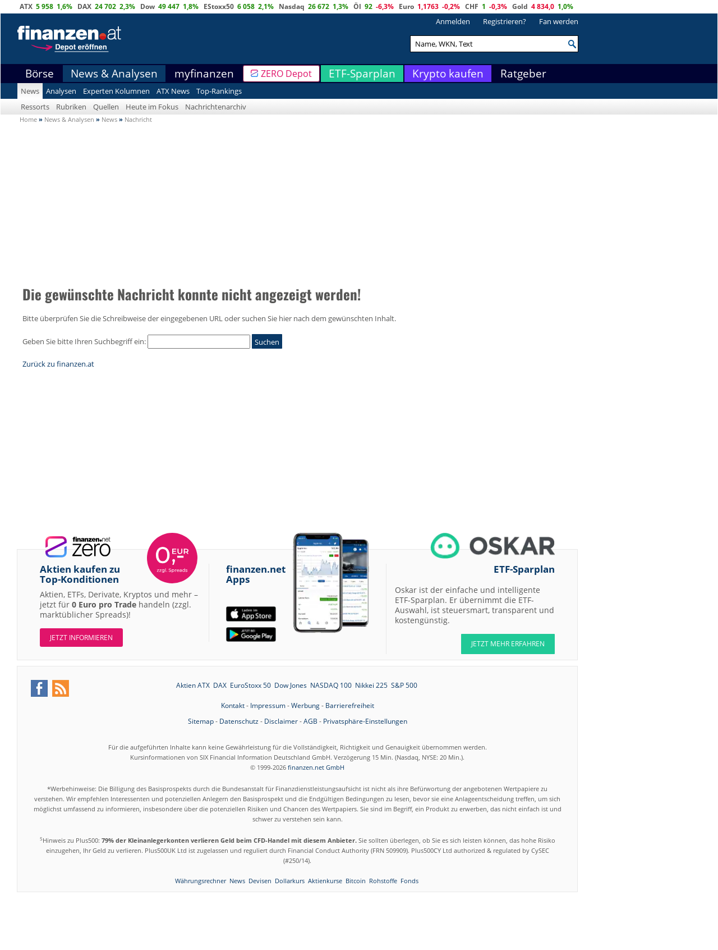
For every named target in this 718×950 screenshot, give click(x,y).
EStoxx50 (219, 6)
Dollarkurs (290, 880)
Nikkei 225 (371, 685)
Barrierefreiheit (349, 705)
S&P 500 (404, 685)
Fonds (409, 880)
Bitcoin (356, 880)
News (30, 91)
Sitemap (201, 721)
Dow (147, 6)
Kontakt (233, 705)
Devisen (259, 880)
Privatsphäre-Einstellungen (365, 721)
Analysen (61, 91)
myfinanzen (204, 73)
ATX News (173, 91)
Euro (406, 6)
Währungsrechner (200, 880)
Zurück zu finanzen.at (58, 364)
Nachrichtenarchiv (215, 107)
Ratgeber (523, 73)
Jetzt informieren (81, 637)
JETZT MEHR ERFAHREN (508, 643)
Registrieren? (504, 21)
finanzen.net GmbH (316, 767)
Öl (357, 6)
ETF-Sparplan (362, 73)
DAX (84, 6)
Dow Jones (290, 685)
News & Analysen (114, 73)
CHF (471, 6)
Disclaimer (281, 721)
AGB (310, 721)
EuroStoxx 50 (250, 685)
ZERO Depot (286, 73)
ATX (26, 6)
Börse (39, 73)
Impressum (268, 705)
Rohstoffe (383, 880)
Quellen (106, 107)
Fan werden (558, 21)
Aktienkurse (325, 880)
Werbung (305, 705)
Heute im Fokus (152, 107)
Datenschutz (239, 721)
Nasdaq (292, 6)
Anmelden (453, 21)
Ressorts (35, 107)
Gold (520, 6)
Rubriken (71, 107)
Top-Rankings (219, 91)
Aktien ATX (193, 685)
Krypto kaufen (448, 73)
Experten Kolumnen (116, 91)
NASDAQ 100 (331, 685)
